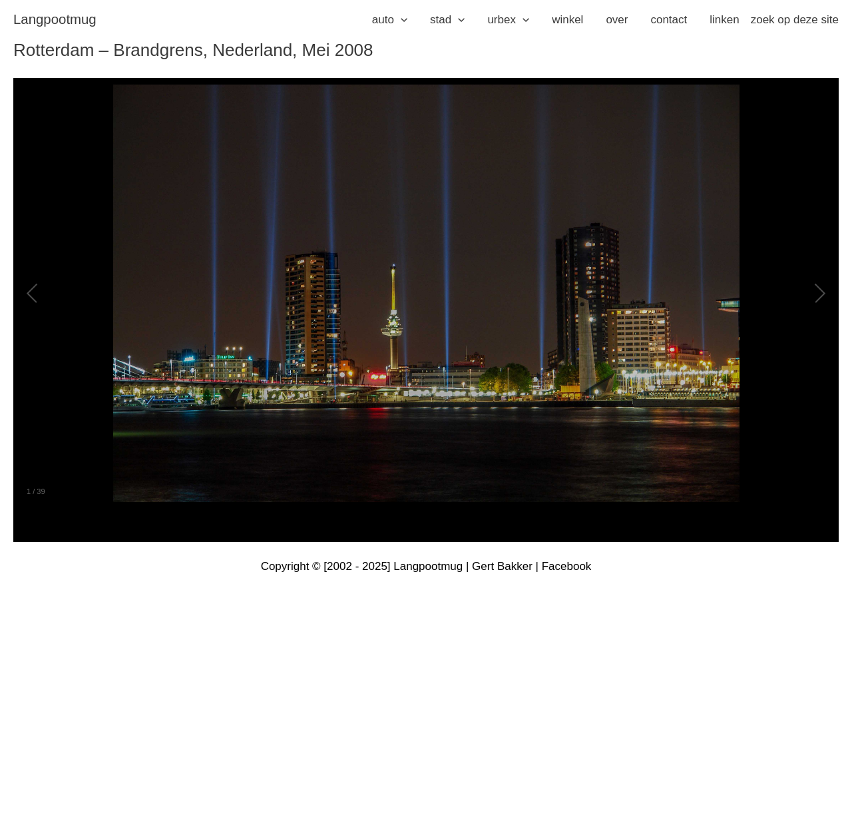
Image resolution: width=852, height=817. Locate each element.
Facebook (567, 566)
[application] (400, 20)
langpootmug (55, 19)
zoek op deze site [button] (795, 19)
